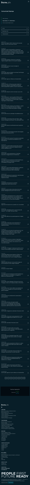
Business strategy (4, 422)
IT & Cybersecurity (4, 435)
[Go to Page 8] (24, 378)
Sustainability (3, 438)
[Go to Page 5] (16, 378)
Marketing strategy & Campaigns (6, 417)
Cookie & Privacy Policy (4, 482)
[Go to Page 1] (6, 378)
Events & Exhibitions (4, 416)
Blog (2, 458)
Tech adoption (3, 439)
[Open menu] (28, 1)
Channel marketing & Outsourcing (7, 413)
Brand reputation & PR (5, 412)
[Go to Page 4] (14, 378)
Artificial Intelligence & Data (5, 432)
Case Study (3, 459)
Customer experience (4, 414)
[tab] (15, 28)
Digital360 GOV (3, 447)
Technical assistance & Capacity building (7, 428)
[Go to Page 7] (22, 378)
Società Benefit (3, 453)
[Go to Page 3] (11, 378)
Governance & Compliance (5, 434)
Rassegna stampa (4, 456)
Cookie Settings (11, 482)
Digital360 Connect (4, 446)
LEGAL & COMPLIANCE (5, 468)
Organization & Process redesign (6, 425)
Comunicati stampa (4, 457)
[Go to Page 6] (19, 378)
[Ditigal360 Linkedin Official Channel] (1, 407)
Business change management (6, 421)
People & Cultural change (5, 426)
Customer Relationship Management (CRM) (8, 415)
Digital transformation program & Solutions (8, 433)
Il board (2, 448)
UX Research (3, 440)
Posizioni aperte (4, 464)
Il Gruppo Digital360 (4, 444)
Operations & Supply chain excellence (7, 427)
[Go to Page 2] (8, 378)
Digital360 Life (3, 463)
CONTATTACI (3, 467)
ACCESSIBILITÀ (4, 469)
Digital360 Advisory (4, 445)
